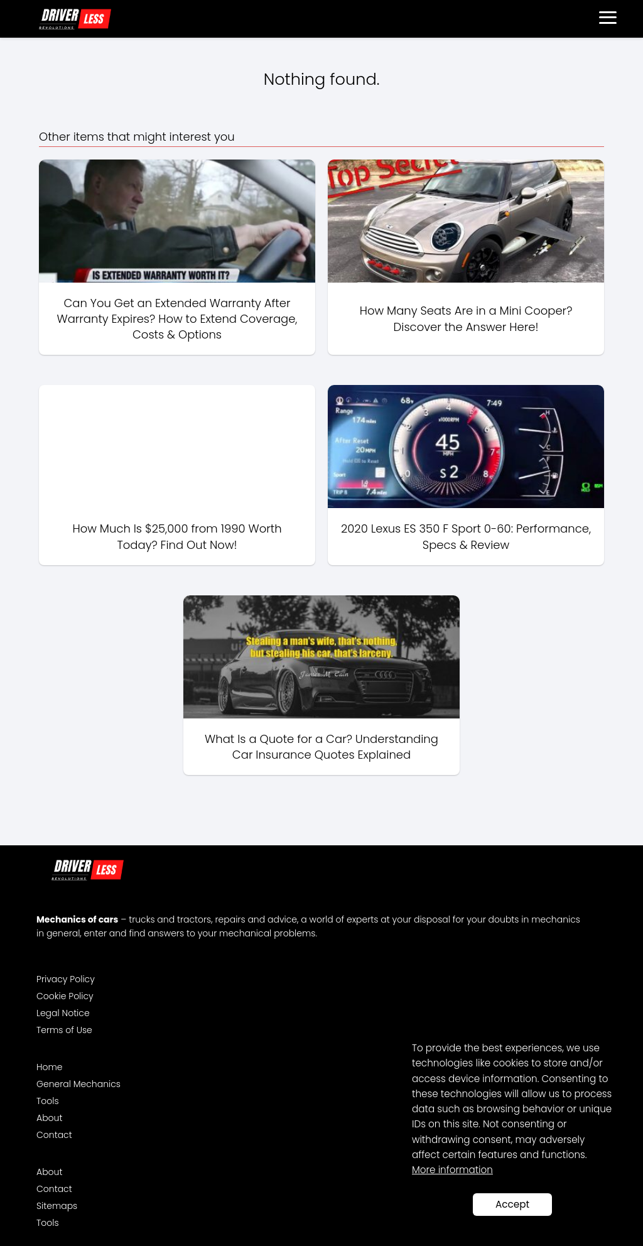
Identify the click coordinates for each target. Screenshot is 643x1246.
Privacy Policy (65, 979)
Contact (54, 1135)
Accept (512, 1204)
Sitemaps (56, 1206)
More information (452, 1169)
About (49, 1118)
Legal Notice (63, 1013)
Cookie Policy (65, 996)
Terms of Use (64, 1030)
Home (49, 1067)
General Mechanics (78, 1084)
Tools (47, 1101)
